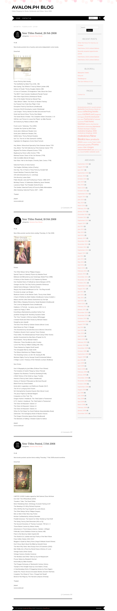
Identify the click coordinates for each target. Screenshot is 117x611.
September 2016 (83, 173)
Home (18, 18)
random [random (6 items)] (80, 147)
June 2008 (81, 396)
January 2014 (82, 211)
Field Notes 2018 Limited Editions (88, 57)
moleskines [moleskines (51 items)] (84, 135)
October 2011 (82, 283)
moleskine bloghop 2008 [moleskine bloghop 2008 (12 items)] (87, 131)
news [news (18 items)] (80, 142)
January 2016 (82, 176)
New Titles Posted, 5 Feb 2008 (38, 443)
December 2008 (83, 378)
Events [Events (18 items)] (88, 116)
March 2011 (81, 303)
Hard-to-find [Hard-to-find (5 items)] (89, 124)
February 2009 (82, 372)
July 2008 (81, 393)
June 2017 (81, 170)
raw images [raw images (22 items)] (88, 147)
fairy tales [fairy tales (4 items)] (80, 119)
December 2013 (83, 214)
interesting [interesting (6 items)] (88, 126)
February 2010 (82, 342)
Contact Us (26, 18)
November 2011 (83, 280)
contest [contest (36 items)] (86, 114)
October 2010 (82, 318)
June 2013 (81, 229)
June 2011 (81, 295)
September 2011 (83, 286)
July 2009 (81, 360)
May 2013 (81, 232)
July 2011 (81, 292)
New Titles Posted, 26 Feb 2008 (39, 33)
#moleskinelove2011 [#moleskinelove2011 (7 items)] (84, 107)
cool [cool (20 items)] (92, 114)
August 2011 (82, 289)
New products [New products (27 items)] (92, 139)
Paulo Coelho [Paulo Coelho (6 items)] (96, 142)
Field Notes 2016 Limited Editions (88, 60)
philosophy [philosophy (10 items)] (82, 145)
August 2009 (82, 357)
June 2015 (81, 182)
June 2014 (81, 199)
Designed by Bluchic (98, 608)
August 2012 (82, 253)
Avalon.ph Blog (33, 7)
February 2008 (82, 407)
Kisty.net (80, 75)
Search (89, 30)
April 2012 (81, 265)
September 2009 (83, 354)
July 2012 (81, 256)
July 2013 (81, 226)
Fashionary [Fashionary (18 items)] (89, 119)
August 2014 (82, 197)
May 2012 (81, 262)
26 (17, 33)
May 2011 (81, 297)
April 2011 (81, 301)
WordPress (46, 608)
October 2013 (82, 217)
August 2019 (82, 167)
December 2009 (83, 348)
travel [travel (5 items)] (82, 152)
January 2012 (82, 274)
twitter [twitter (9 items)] (86, 152)
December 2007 (83, 413)
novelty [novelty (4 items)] (90, 142)
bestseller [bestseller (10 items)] (81, 109)
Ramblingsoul (82, 78)
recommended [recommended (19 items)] (84, 149)
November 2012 (83, 244)
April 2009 (81, 366)
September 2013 (83, 220)
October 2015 (82, 179)
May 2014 (81, 202)
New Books (39, 36)
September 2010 (83, 321)
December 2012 (83, 241)
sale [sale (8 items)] (92, 150)
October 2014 (82, 191)
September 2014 (83, 194)
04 (17, 443)
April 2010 (81, 336)
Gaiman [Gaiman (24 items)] (81, 124)
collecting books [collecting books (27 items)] (90, 111)
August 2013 (82, 223)
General (32, 36)
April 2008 (81, 401)
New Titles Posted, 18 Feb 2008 (39, 219)
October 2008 (82, 384)
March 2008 (81, 404)
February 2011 (82, 306)
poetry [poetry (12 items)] (88, 145)
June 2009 (81, 363)
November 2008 (83, 381)
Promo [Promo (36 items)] (95, 144)
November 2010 (83, 315)
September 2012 (83, 250)
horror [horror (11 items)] (96, 124)
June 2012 (81, 259)
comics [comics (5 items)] (80, 114)
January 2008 (82, 410)
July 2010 (81, 327)
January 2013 (82, 238)
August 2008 (82, 390)
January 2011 (82, 309)
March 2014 (81, 205)
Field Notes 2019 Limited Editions (88, 48)
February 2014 (82, 208)
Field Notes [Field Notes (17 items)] (89, 121)
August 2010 (82, 324)
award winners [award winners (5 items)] (96, 107)
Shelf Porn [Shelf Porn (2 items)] (96, 150)
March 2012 (81, 268)
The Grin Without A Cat (85, 81)
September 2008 (83, 387)
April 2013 (81, 235)
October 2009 (82, 351)
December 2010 (83, 312)
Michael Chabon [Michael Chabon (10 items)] (90, 129)
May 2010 (81, 333)
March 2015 (81, 188)
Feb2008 (17, 35)
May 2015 (81, 185)
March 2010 (81, 339)
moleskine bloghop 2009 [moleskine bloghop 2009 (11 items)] (87, 133)
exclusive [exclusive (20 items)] (95, 116)
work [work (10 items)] (97, 152)
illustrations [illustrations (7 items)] (81, 126)
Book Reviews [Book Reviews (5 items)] (89, 109)
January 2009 (82, 375)
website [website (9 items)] (92, 152)
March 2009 (81, 369)
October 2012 (82, 247)
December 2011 (83, 277)
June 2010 (81, 330)
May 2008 (81, 398)
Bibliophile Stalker (83, 73)
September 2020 (83, 164)
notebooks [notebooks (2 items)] (85, 142)
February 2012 (82, 271)
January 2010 (82, 345)
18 (17, 219)
